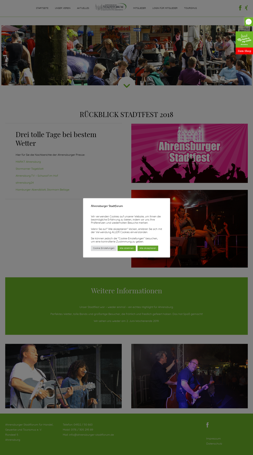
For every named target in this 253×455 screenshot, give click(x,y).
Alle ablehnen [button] (127, 248)
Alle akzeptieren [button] (148, 248)
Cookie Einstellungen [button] (104, 248)
